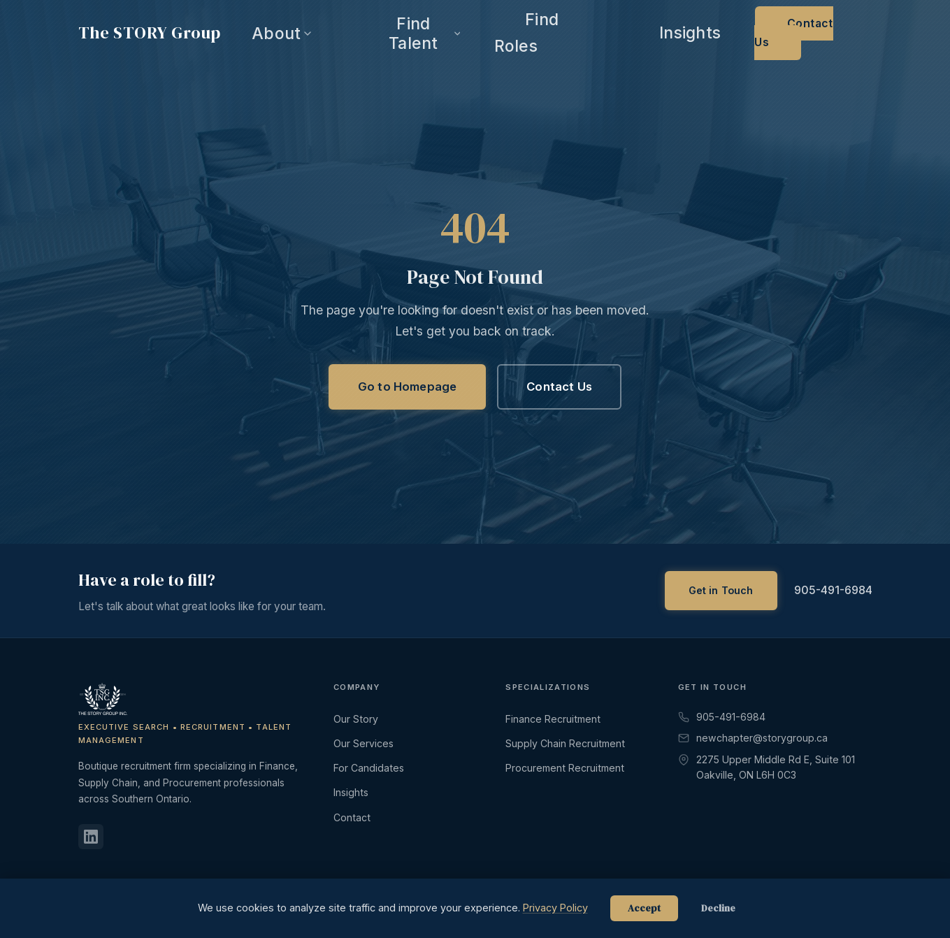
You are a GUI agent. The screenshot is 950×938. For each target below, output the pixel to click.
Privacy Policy (555, 908)
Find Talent (604, 32)
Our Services (363, 743)
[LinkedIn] (90, 836)
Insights (750, 33)
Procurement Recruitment (564, 768)
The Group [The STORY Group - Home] (149, 33)
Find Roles (684, 33)
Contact (351, 817)
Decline (718, 908)
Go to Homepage (407, 387)
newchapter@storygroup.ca (753, 738)
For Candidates (368, 768)
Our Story (355, 719)
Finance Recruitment (552, 719)
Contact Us (829, 33)
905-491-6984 (833, 590)
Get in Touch (721, 590)
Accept (644, 908)
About (530, 32)
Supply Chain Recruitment (565, 743)
